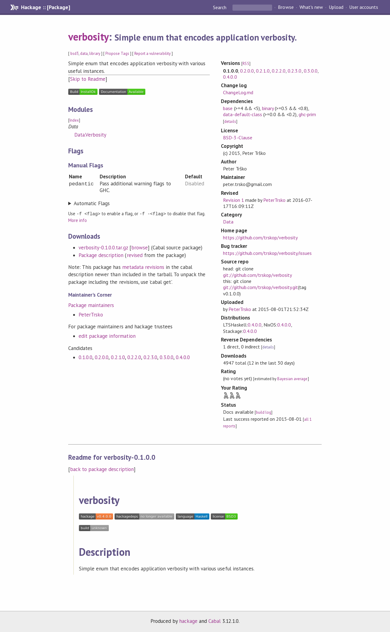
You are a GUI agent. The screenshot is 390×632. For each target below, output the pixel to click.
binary (268, 108)
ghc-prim (307, 114)
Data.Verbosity (90, 134)
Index (74, 120)
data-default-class (242, 114)
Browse (285, 7)
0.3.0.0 (166, 357)
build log (263, 412)
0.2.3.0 (150, 357)
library (94, 53)
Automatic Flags (92, 203)
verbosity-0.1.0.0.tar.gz (103, 247)
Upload (336, 7)
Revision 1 (233, 200)
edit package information (107, 335)
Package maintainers (91, 305)
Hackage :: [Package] (45, 7)
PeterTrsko (91, 314)
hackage (188, 621)
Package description (101, 255)
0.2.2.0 (134, 357)
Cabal (214, 621)
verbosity (88, 36)
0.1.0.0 (85, 357)
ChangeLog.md (238, 92)
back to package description (102, 469)
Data (228, 222)
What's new (311, 7)
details (230, 121)
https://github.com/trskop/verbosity (260, 237)
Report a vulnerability (152, 53)
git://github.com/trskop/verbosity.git (260, 287)
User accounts (363, 7)
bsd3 (74, 53)
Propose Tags (117, 53)
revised (135, 255)
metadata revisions (143, 266)
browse (139, 247)
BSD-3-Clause (237, 137)
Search (220, 7)
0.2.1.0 (118, 357)
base (227, 108)
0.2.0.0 (101, 357)
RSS (246, 63)
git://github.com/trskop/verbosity (257, 275)
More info (77, 220)
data (84, 53)
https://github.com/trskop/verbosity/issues (267, 253)
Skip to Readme (87, 79)
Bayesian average (292, 378)
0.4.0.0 (183, 357)
